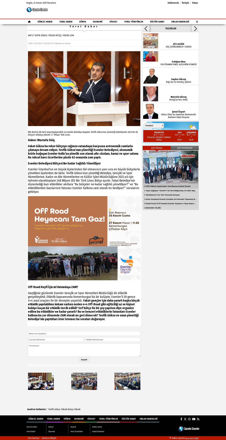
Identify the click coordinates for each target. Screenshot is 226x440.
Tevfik (51, 409)
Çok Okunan (156, 147)
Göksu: (57, 409)
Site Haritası (33, 438)
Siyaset (113, 21)
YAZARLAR (170, 28)
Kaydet (84, 359)
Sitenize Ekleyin (49, 438)
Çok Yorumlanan (184, 147)
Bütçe (71, 409)
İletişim (185, 3)
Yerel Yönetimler (133, 21)
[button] (146, 28)
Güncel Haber (44, 21)
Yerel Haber (65, 21)
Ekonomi (97, 21)
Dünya (82, 21)
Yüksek (64, 409)
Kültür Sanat (157, 21)
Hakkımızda (173, 3)
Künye (195, 3)
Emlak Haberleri (180, 21)
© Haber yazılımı (184, 438)
